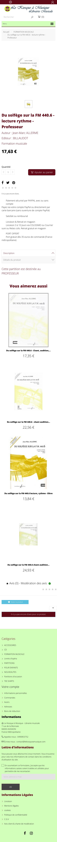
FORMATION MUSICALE (14, 654)
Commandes (9, 697)
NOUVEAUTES (10, 672)
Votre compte (10, 687)
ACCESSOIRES (10, 645)
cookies (7, 810)
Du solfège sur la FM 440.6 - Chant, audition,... (28, 350)
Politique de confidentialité (15, 815)
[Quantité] (8, 172)
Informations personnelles (15, 693)
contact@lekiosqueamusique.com (30, 741)
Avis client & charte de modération (19, 823)
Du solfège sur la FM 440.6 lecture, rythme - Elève (28, 493)
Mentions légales (11, 806)
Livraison (8, 801)
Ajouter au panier (42, 172)
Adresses (8, 706)
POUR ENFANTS (11, 667)
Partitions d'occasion (13, 676)
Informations (11, 717)
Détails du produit (12, 259)
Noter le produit (15, 601)
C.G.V (6, 819)
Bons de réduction (12, 711)
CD (5, 649)
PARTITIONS (9, 663)
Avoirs (6, 702)
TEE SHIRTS (9, 681)
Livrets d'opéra (10, 658)
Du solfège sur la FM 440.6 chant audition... (29, 565)
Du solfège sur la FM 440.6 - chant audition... (28, 422)
